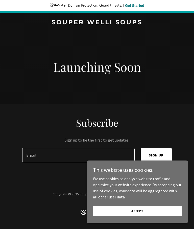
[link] (97, 22)
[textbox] (78, 155)
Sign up (156, 155)
